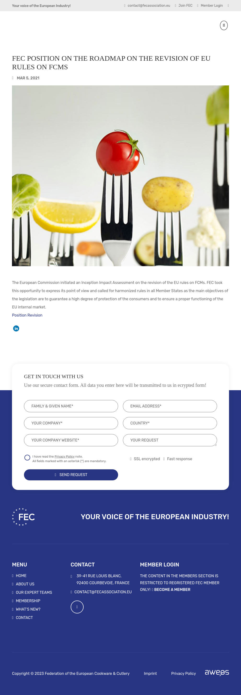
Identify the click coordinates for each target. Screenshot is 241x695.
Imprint (150, 674)
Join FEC (183, 5)
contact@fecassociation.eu (147, 5)
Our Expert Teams (34, 593)
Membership (28, 601)
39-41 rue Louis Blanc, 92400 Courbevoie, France (100, 579)
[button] (16, 328)
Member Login (210, 5)
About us (25, 584)
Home (21, 576)
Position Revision (27, 315)
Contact (24, 618)
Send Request (71, 474)
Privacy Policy (65, 456)
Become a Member (172, 589)
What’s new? (28, 609)
